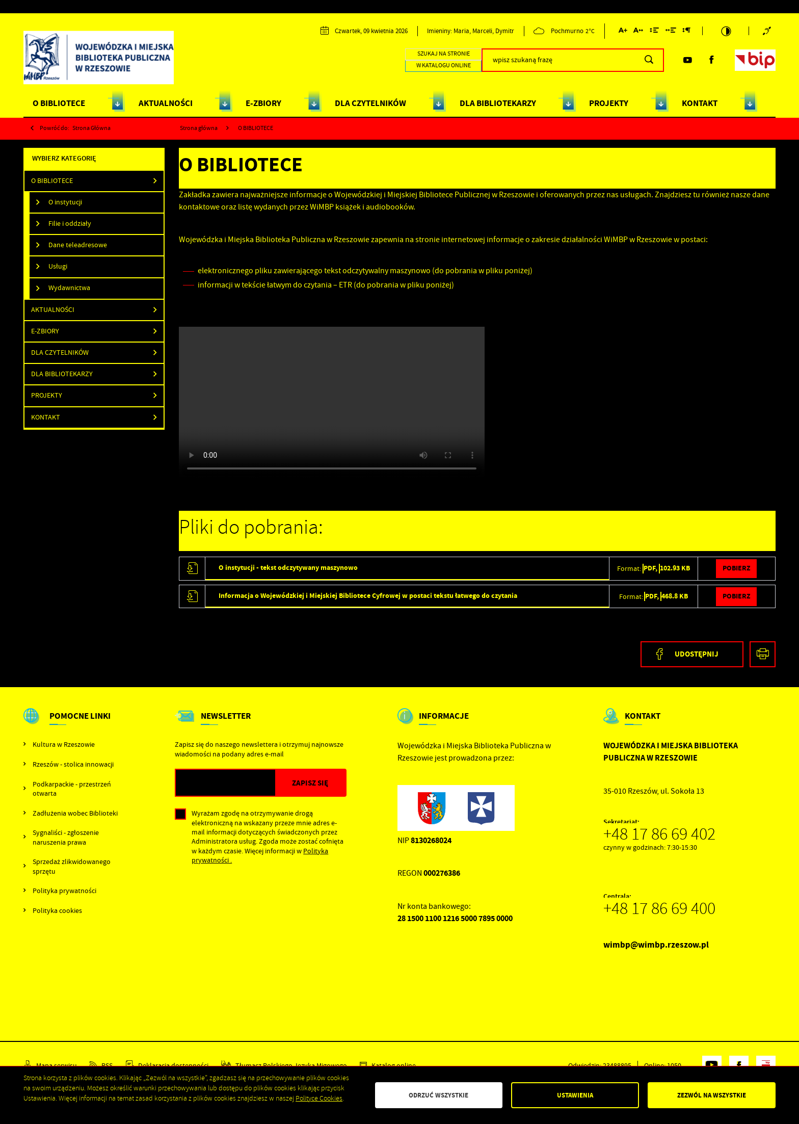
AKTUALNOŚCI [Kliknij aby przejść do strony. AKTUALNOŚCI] (166, 103)
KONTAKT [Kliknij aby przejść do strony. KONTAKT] (699, 103)
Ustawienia (575, 1095)
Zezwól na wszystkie (711, 1095)
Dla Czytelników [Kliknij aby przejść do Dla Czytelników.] (60, 352)
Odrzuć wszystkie (438, 1095)
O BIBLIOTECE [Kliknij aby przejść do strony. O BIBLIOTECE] (59, 103)
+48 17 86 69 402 (659, 834)
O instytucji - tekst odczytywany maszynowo (288, 567)
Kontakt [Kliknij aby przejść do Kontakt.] (45, 417)
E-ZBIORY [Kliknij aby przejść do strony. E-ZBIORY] (263, 103)
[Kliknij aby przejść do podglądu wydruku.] (763, 654)
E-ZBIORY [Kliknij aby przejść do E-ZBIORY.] (45, 331)
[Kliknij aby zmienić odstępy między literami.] (638, 31)
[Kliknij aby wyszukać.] (649, 60)
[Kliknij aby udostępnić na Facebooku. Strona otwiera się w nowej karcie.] (692, 654)
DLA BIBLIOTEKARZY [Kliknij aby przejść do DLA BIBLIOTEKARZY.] (62, 374)
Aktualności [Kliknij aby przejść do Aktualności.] (52, 309)
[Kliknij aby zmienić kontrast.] (725, 31)
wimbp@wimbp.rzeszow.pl (656, 945)
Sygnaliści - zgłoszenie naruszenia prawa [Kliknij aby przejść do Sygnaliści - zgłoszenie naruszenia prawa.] (66, 837)
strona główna (91, 128)
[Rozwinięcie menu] (73, 725)
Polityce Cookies (319, 1098)
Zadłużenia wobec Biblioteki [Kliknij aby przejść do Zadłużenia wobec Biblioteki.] (75, 813)
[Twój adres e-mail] (225, 783)
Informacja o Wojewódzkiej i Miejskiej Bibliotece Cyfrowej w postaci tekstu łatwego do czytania (368, 595)
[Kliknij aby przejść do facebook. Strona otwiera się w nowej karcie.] (711, 60)
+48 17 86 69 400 (659, 908)
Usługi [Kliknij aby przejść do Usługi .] (57, 266)
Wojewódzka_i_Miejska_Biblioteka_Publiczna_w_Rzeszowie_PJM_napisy (332, 403)
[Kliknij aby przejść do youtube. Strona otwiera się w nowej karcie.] (687, 60)
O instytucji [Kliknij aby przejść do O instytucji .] (65, 202)
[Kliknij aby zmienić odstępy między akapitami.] (686, 31)
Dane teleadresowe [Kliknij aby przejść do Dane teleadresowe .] (77, 245)
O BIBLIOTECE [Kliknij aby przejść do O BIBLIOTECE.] (52, 180)
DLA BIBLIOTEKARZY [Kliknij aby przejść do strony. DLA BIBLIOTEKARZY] (498, 103)
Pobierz (737, 568)
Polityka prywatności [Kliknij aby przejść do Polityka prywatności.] (64, 890)
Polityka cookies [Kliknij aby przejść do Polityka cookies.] (57, 910)
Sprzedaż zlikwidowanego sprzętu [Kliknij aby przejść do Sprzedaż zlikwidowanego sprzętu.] (72, 866)
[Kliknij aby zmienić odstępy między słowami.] (670, 31)
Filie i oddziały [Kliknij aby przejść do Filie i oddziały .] (69, 223)
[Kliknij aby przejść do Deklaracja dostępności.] (167, 1065)
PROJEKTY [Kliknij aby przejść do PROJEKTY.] (46, 395)
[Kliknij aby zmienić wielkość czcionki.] (623, 31)
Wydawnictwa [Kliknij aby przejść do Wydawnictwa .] (69, 287)
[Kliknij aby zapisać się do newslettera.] (310, 783)
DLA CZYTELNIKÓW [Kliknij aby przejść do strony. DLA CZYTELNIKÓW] (370, 103)
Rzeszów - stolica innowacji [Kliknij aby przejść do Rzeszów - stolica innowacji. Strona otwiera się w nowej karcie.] (73, 764)
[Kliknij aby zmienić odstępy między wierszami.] (654, 31)
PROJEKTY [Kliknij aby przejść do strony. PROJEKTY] (608, 103)
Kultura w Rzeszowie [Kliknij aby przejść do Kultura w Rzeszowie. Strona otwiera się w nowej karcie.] (64, 744)
